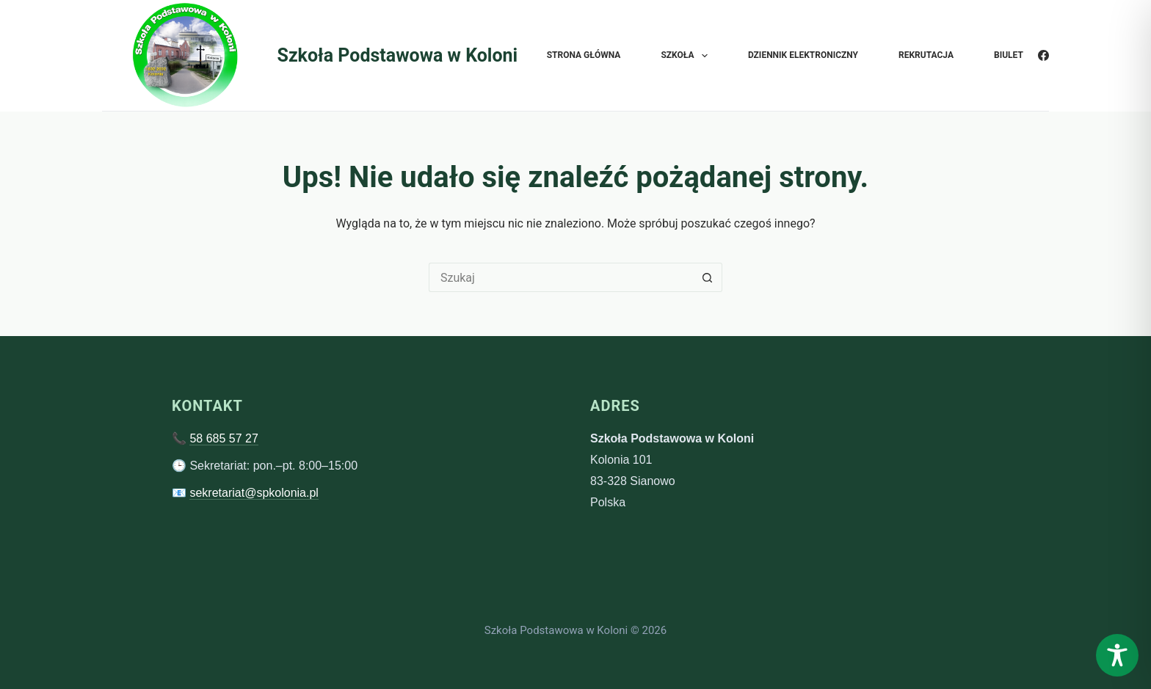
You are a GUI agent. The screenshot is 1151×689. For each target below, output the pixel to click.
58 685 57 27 (223, 438)
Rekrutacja (926, 55)
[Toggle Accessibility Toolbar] (1117, 655)
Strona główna (584, 55)
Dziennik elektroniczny (803, 55)
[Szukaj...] (561, 277)
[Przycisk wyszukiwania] (707, 277)
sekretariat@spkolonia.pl (253, 492)
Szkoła (687, 56)
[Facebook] (1043, 55)
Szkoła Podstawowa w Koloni (397, 55)
